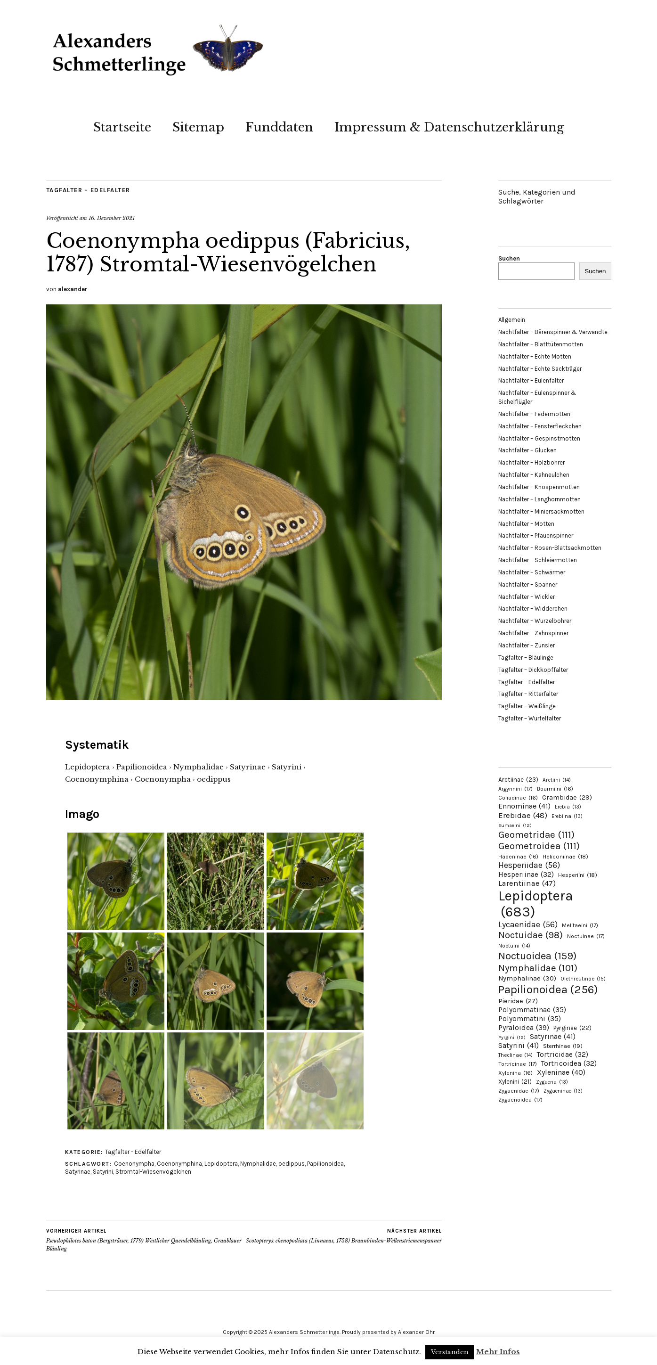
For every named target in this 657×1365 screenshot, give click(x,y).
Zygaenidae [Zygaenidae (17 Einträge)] (518, 1090)
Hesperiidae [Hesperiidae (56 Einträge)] (529, 865)
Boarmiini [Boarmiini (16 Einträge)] (555, 788)
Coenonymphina (179, 1163)
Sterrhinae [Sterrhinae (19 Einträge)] (563, 1045)
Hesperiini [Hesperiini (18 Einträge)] (577, 875)
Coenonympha (134, 1163)
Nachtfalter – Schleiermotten (537, 560)
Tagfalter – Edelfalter (526, 682)
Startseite (122, 127)
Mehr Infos (498, 1351)
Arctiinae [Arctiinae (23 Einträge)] (518, 779)
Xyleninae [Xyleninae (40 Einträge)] (561, 1072)
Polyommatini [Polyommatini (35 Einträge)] (529, 1018)
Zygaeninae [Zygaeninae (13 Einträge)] (563, 1091)
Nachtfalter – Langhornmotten (539, 499)
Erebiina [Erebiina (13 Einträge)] (567, 816)
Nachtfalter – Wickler (526, 596)
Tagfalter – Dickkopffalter (533, 669)
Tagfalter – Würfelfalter (529, 718)
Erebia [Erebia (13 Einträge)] (568, 807)
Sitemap (198, 127)
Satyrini (103, 1171)
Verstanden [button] (450, 1352)
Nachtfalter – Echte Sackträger (540, 368)
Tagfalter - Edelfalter (88, 190)
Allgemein (511, 319)
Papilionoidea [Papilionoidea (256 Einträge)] (548, 989)
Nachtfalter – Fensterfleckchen (540, 426)
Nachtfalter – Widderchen (533, 608)
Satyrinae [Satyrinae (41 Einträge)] (553, 1036)
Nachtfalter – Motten (526, 523)
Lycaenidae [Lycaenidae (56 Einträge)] (528, 924)
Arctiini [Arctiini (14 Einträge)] (557, 780)
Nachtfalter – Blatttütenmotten (540, 344)
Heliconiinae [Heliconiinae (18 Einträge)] (565, 856)
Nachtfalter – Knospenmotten (539, 486)
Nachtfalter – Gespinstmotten (539, 438)
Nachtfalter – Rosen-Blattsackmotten (549, 547)
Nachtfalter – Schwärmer (531, 572)
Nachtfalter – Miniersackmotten (541, 511)
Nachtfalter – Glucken (527, 450)
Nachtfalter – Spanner (527, 584)
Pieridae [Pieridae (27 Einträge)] (518, 1001)
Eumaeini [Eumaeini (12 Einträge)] (515, 825)
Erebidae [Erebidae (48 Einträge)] (522, 815)
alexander (73, 289)
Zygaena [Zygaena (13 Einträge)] (552, 1082)
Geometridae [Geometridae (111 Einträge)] (536, 834)
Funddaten (279, 127)
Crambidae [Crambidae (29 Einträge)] (567, 797)
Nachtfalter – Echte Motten (534, 356)
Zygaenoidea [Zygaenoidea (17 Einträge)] (520, 1099)
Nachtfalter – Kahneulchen (533, 474)
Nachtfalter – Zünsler (526, 645)
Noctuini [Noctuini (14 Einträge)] (514, 946)
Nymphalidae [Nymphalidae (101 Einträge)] (537, 967)
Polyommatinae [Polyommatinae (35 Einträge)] (532, 1009)
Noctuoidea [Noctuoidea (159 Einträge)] (537, 955)
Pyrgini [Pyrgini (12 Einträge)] (512, 1037)
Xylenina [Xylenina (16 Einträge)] (515, 1073)
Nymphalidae (258, 1163)
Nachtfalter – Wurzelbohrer (534, 620)
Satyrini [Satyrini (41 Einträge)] (518, 1045)
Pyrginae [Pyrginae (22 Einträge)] (572, 1027)
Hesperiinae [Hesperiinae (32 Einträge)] (526, 874)
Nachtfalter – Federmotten (534, 413)
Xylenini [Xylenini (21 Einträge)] (515, 1081)
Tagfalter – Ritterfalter (528, 693)
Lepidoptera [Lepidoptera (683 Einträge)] (535, 904)
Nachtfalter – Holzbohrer (531, 462)
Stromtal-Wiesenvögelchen (153, 1171)
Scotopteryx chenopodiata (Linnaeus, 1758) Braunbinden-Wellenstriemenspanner (344, 1235)
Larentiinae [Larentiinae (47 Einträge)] (527, 883)
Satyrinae (77, 1171)
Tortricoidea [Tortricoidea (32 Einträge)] (569, 1063)
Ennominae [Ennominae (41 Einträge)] (524, 805)
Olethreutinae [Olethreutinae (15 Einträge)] (583, 978)
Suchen (509, 258)
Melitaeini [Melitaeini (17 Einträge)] (580, 925)
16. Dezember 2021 (112, 218)
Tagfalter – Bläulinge (525, 657)
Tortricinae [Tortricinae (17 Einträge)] (517, 1064)
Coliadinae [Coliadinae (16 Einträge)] (518, 797)
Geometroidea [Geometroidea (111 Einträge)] (539, 845)
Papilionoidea (325, 1163)
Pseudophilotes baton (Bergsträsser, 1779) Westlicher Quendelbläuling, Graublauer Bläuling (145, 1239)
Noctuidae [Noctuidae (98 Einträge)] (530, 934)
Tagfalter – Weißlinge (527, 706)
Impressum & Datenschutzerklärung (449, 127)
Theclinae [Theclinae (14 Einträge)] (515, 1055)
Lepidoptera (221, 1163)
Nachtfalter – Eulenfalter (531, 380)
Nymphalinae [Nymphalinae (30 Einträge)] (527, 978)
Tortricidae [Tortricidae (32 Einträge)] (562, 1054)
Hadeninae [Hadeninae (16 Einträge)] (518, 856)
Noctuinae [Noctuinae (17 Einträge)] (586, 936)
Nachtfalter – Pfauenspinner (535, 535)
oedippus (291, 1163)
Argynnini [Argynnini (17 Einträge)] (515, 788)
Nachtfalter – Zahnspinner (533, 633)
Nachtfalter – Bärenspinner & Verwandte (553, 331)
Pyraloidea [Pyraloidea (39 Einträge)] (523, 1027)
